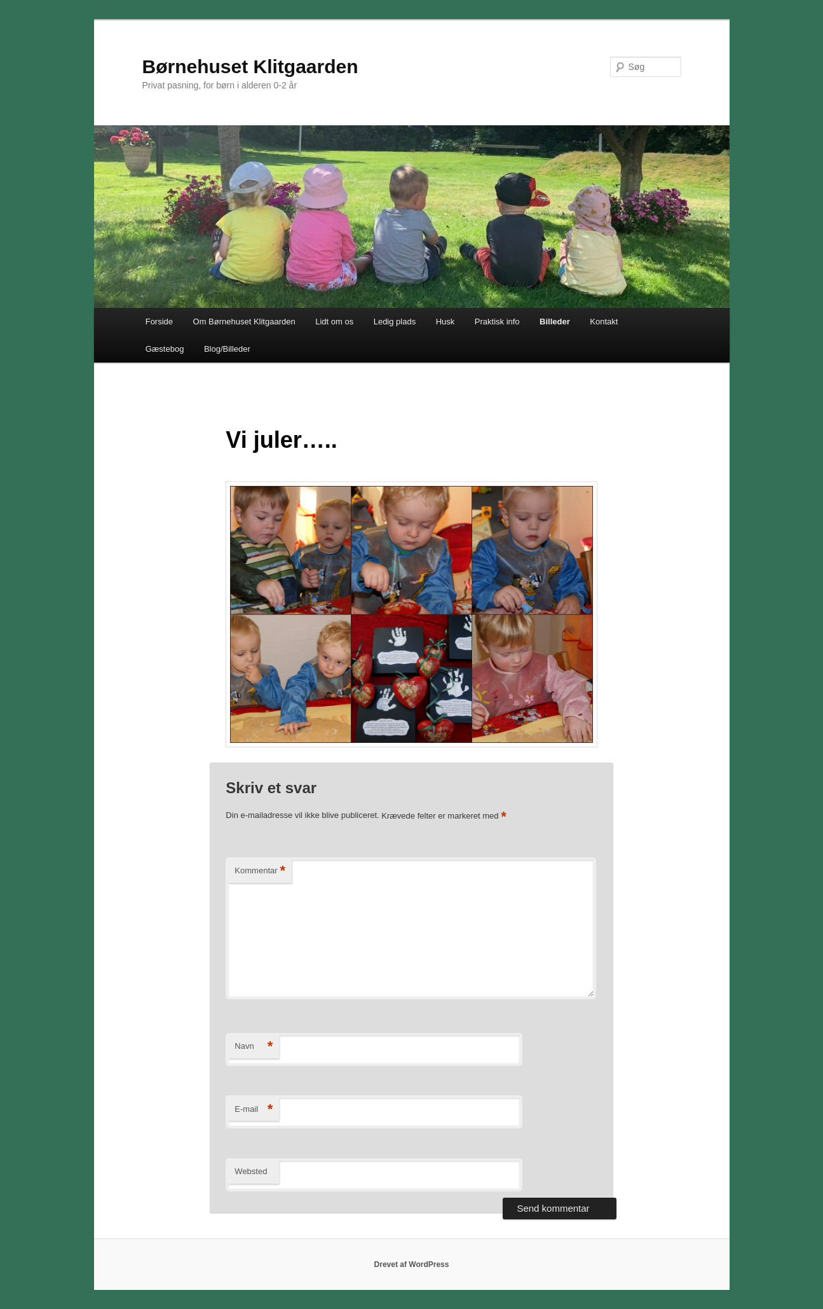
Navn (254, 1046)
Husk (445, 321)
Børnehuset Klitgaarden (250, 66)
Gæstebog (165, 349)
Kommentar (260, 871)
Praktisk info (497, 321)
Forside (159, 321)
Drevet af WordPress (411, 1264)
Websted (251, 1171)
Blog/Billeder (227, 349)
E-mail (254, 1109)
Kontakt (604, 321)
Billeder (555, 321)
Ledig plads (395, 321)
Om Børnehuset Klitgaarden (244, 321)
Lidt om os (334, 321)
